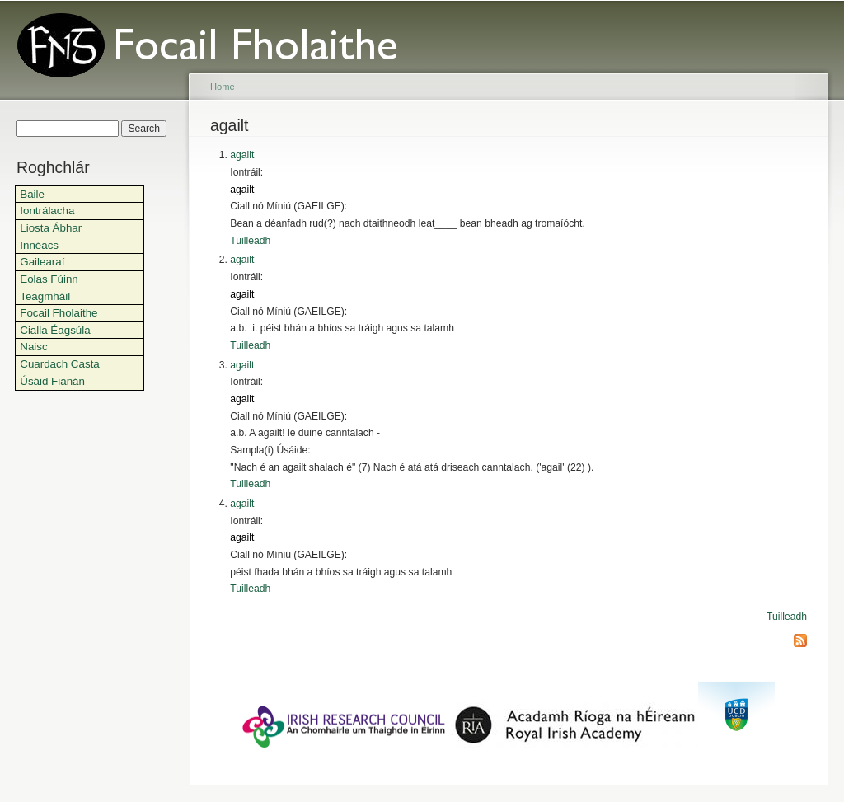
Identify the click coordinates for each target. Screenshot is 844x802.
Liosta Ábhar (51, 228)
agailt (242, 155)
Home (222, 86)
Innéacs (39, 245)
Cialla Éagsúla (55, 330)
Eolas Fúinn (49, 279)
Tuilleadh (250, 240)
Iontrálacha (47, 210)
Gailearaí (42, 262)
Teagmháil (45, 296)
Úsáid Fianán (52, 381)
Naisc (33, 346)
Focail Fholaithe (58, 313)
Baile (32, 194)
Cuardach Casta (60, 364)
